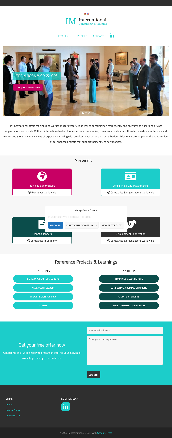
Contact (98, 36)
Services (65, 36)
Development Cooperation (129, 305)
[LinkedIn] (65, 406)
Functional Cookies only (81, 225)
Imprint (9, 404)
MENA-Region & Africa (43, 296)
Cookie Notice (13, 415)
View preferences (112, 225)
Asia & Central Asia (43, 287)
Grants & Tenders (128, 296)
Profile (82, 36)
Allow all (56, 225)
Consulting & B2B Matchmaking (129, 287)
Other (43, 305)
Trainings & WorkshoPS (129, 279)
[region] (86, 81)
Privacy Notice (13, 410)
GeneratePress (104, 433)
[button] (86, 81)
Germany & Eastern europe (43, 279)
